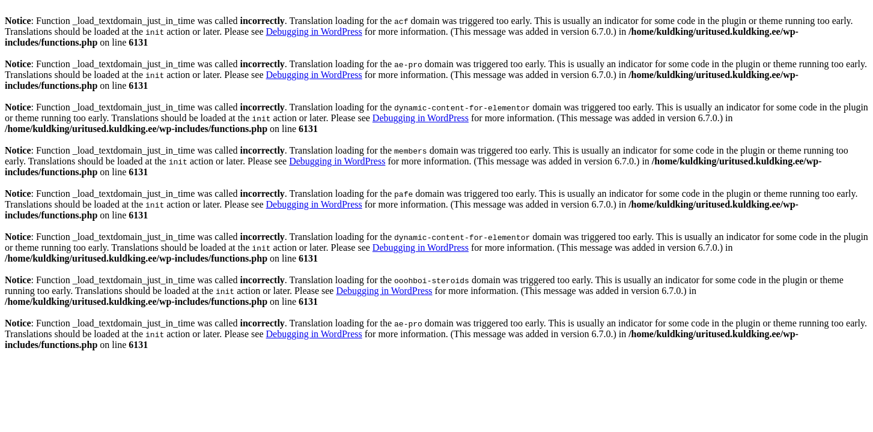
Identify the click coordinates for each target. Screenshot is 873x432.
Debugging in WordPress (314, 31)
